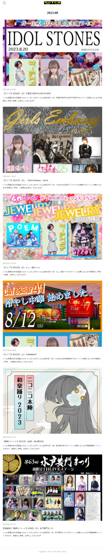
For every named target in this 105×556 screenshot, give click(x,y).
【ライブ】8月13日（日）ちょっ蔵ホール (21, 267)
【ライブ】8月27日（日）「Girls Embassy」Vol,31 (25, 180)
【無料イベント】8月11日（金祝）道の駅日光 (23, 441)
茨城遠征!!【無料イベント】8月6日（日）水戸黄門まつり (28, 528)
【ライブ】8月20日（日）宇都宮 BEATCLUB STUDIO (27, 93)
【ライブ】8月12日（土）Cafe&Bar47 (20, 354)
